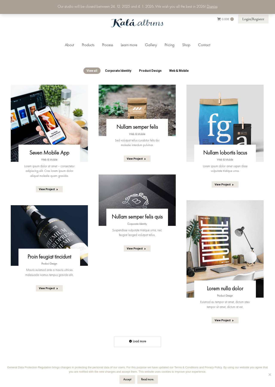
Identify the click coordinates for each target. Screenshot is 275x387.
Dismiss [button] (212, 7)
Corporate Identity (118, 70)
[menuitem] (69, 45)
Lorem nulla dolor (225, 289)
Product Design (150, 70)
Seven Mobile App (49, 153)
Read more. (147, 379)
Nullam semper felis (137, 127)
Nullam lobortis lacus (225, 153)
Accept (127, 379)
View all (92, 70)
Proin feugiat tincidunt (49, 257)
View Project (48, 189)
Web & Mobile (179, 70)
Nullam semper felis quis (137, 217)
